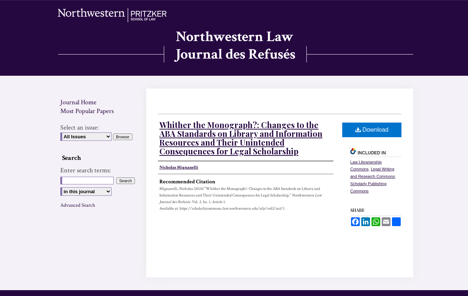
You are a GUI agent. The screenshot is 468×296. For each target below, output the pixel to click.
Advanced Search (77, 205)
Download (372, 130)
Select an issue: (79, 127)
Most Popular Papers (87, 111)
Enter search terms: (85, 170)
